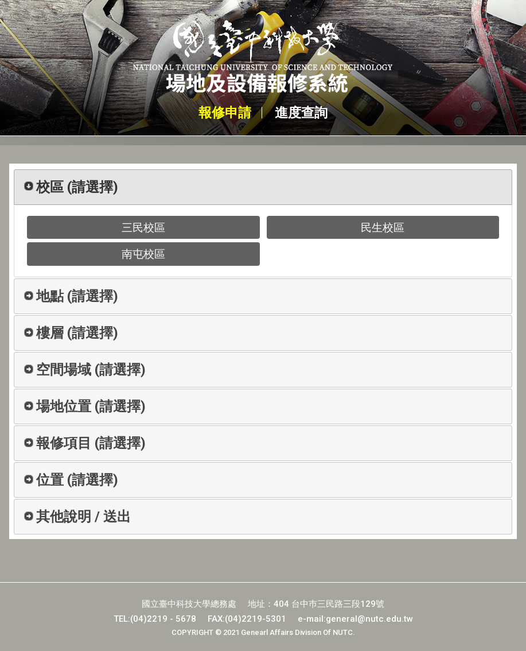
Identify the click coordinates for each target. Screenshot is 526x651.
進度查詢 (302, 112)
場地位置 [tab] (84, 406)
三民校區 (143, 228)
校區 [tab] (70, 187)
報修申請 (223, 112)
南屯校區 (143, 254)
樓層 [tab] (70, 333)
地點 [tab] (70, 296)
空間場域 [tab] (84, 370)
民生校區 (382, 228)
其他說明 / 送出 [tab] (77, 517)
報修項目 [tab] (84, 443)
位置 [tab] (70, 480)
